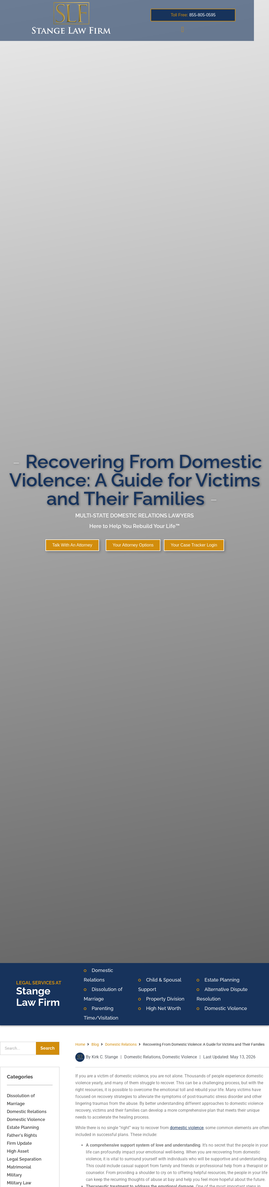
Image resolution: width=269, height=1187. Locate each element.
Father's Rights (22, 1135)
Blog (95, 1044)
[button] (194, 29)
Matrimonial (19, 1167)
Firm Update (19, 1143)
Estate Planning (222, 980)
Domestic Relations (27, 1111)
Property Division (165, 999)
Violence (236, 1008)
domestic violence (186, 1127)
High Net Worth (163, 1008)
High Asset (18, 1151)
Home (80, 1044)
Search (47, 1048)
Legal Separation (24, 1159)
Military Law (19, 1182)
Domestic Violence (26, 1119)
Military (14, 1174)
